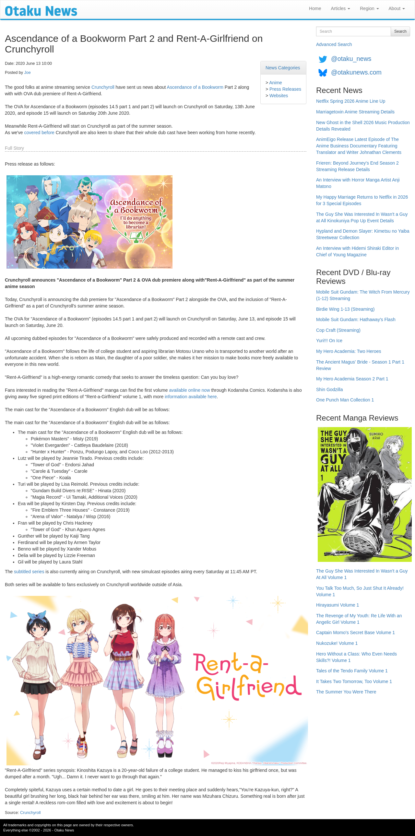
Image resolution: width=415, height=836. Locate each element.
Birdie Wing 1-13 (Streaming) (345, 309)
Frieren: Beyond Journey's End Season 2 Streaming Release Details (357, 166)
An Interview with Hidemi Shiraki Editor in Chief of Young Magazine (357, 251)
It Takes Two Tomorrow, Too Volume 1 (354, 681)
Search (400, 31)
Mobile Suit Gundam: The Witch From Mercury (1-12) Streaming (362, 295)
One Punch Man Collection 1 (345, 399)
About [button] (397, 8)
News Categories (283, 67)
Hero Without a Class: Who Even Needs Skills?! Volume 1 (356, 657)
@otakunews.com (356, 72)
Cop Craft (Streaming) (338, 330)
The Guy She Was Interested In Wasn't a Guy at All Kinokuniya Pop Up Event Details (362, 217)
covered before (39, 132)
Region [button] (369, 8)
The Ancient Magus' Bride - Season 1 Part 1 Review (360, 365)
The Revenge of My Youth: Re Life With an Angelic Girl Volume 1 (359, 619)
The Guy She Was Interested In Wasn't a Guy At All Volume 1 (362, 574)
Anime (275, 82)
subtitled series (29, 571)
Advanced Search (334, 44)
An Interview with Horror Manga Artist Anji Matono (358, 183)
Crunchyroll (102, 87)
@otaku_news (351, 58)
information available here (191, 396)
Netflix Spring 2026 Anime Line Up (350, 101)
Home (315, 8)
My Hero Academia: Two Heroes (348, 351)
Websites (278, 95)
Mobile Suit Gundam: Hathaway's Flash (356, 319)
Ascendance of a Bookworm (195, 87)
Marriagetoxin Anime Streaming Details (355, 111)
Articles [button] (340, 8)
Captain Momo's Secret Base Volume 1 (355, 632)
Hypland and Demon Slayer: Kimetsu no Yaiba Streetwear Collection (362, 234)
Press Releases (285, 89)
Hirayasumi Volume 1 (337, 605)
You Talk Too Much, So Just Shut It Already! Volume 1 (360, 591)
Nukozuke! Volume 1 (337, 643)
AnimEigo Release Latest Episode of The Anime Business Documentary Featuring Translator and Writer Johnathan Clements (358, 146)
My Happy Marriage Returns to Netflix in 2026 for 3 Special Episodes (362, 200)
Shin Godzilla (329, 389)
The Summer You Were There (346, 691)
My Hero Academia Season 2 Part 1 (352, 378)
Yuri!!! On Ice (329, 340)
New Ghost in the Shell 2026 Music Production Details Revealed (363, 126)
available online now (189, 390)
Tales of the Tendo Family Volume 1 (352, 670)
